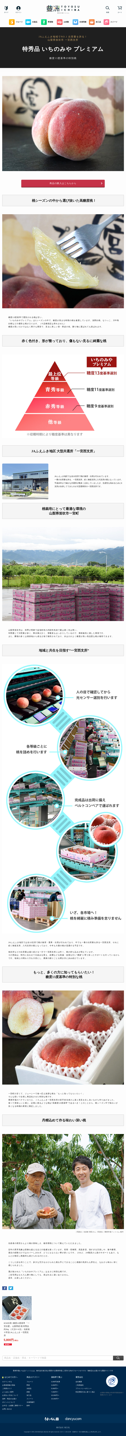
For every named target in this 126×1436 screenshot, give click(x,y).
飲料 (28, 1405)
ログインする (7, 1382)
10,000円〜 (55, 1395)
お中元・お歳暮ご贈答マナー (12, 1405)
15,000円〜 (55, 1399)
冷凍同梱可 (31, 1402)
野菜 (28, 1385)
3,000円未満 (55, 1382)
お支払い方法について (10, 1395)
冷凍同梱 (79, 22)
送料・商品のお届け (9, 1399)
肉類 (28, 1392)
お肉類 (63, 22)
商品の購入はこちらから (63, 183)
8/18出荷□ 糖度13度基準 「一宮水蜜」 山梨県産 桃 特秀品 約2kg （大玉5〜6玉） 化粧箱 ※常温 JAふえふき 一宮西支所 (17, 1329)
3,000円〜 (54, 1385)
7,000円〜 (54, 1392)
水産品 (31, 22)
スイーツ (110, 22)
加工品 (95, 22)
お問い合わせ (7, 1409)
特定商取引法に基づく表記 (85, 1392)
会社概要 (79, 1382)
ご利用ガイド (7, 1388)
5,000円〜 (54, 1388)
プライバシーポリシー (84, 1388)
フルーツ (16, 22)
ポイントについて (8, 1402)
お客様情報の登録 (8, 1385)
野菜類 (47, 22)
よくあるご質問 (7, 1392)
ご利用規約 (80, 1385)
